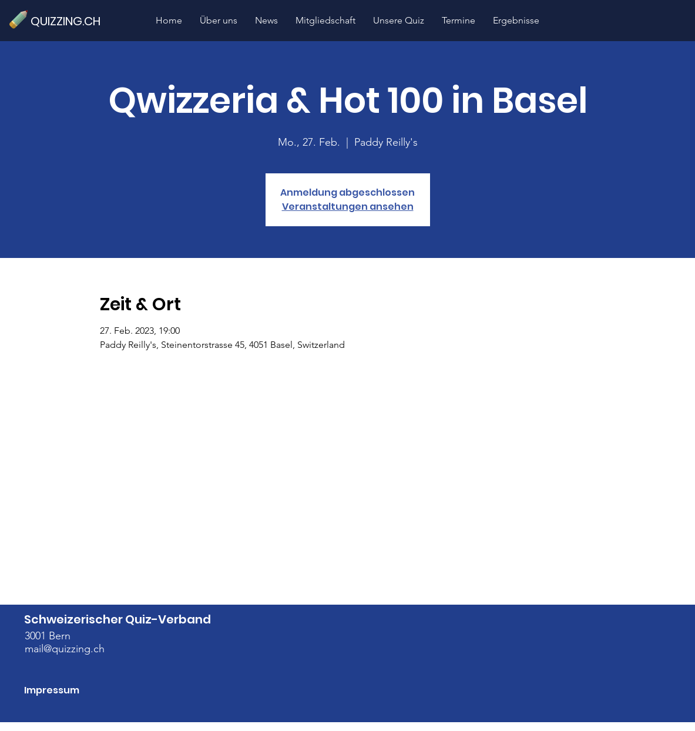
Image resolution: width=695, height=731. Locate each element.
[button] (398, 20)
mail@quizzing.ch (65, 648)
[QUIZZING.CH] (70, 20)
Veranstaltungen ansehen (348, 206)
